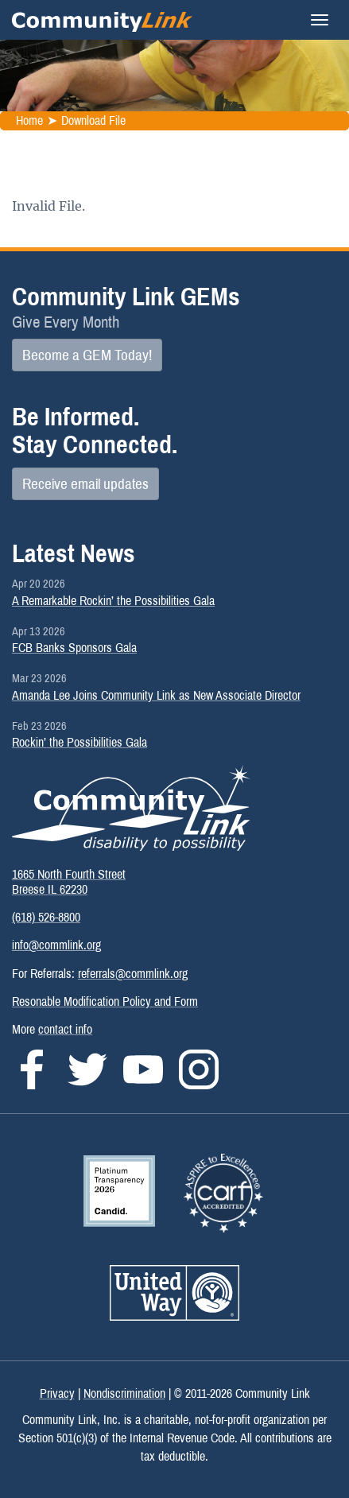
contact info (65, 1029)
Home (29, 120)
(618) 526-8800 (46, 917)
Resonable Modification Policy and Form (105, 1001)
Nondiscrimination (124, 1393)
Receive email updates (85, 483)
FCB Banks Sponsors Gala (74, 647)
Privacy (57, 1393)
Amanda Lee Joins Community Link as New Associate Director (156, 695)
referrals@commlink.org (133, 973)
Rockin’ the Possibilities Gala (79, 742)
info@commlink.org (56, 945)
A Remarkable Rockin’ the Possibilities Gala (113, 600)
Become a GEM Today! (87, 355)
